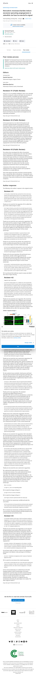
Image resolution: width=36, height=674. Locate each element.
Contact (18, 626)
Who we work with (18, 623)
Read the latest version (18, 26)
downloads (11, 43)
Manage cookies (28, 342)
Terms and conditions (18, 627)
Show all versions (8, 36)
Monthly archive (18, 632)
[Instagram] (19, 642)
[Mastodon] (17, 642)
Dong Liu (21, 18)
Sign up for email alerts (18, 600)
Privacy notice (18, 603)
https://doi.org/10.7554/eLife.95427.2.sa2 (11, 145)
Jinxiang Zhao (14, 18)
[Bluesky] (9, 642)
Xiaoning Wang (6, 18)
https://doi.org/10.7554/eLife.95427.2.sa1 (11, 181)
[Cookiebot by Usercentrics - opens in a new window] (29, 327)
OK (18, 346)
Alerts (18, 624)
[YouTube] (21, 642)
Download (8, 41)
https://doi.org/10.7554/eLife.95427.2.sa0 (11, 582)
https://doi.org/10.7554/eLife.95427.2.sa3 (11, 115)
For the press (18, 633)
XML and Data (18, 636)
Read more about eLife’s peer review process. (15, 68)
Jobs (18, 621)
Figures (15, 50)
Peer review (26, 50)
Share (22, 41)
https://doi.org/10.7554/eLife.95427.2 (10, 20)
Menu (29, 3)
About (18, 620)
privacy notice (17, 337)
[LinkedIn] (12, 642)
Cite (16, 41)
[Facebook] (26, 642)
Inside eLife (18, 630)
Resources (18, 635)
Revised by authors (9, 34)
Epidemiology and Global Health (10, 7)
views (5, 43)
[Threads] (24, 642)
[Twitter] (14, 642)
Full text (9, 50)
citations (17, 43)
